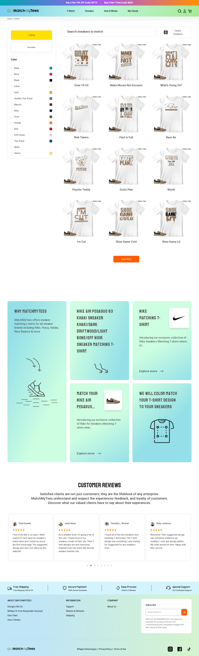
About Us (111, 606)
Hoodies (32, 47)
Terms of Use (120, 649)
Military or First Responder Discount (25, 611)
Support (70, 606)
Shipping (70, 615)
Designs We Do (15, 606)
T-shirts (31, 35)
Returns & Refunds (75, 611)
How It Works (110, 11)
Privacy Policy (106, 649)
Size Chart (12, 615)
